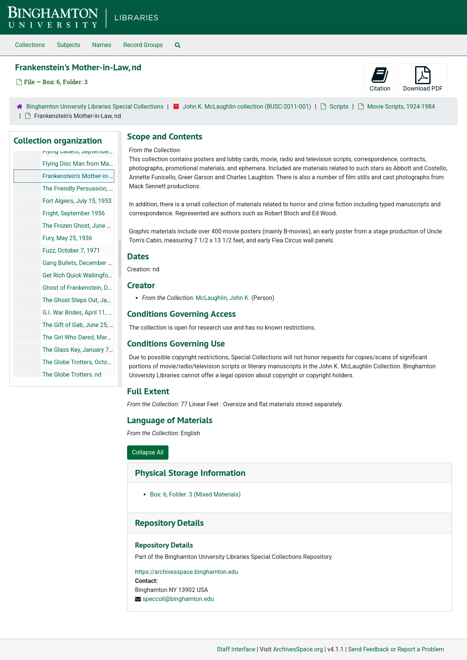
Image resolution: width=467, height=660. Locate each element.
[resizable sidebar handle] (119, 259)
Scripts (339, 106)
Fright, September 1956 (73, 213)
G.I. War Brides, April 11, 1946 (81, 312)
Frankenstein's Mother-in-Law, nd (85, 176)
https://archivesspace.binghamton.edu (186, 571)
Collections (30, 44)
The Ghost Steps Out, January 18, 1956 (94, 300)
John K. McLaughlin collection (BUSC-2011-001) (247, 106)
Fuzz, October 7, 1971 (71, 250)
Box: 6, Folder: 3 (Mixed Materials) (195, 494)
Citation (380, 79)
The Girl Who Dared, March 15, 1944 (90, 337)
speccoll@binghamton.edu (178, 598)
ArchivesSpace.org (298, 649)
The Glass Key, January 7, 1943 (83, 349)
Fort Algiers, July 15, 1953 (76, 200)
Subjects (68, 44)
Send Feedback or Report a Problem (396, 649)
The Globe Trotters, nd (72, 374)
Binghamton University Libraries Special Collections (94, 106)
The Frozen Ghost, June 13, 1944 (86, 225)
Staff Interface (236, 649)
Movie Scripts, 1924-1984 (401, 106)
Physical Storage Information (190, 472)
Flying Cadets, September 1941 (84, 151)
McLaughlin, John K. (223, 297)
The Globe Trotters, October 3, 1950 (89, 362)
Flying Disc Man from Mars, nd (83, 163)
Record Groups (143, 44)
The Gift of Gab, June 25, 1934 (82, 324)
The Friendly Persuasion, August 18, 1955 (97, 188)
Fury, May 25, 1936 (67, 238)
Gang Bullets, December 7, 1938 (84, 262)
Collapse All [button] (148, 452)
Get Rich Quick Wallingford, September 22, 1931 (106, 275)
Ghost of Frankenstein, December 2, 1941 (97, 287)
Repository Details (169, 522)
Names (101, 44)
